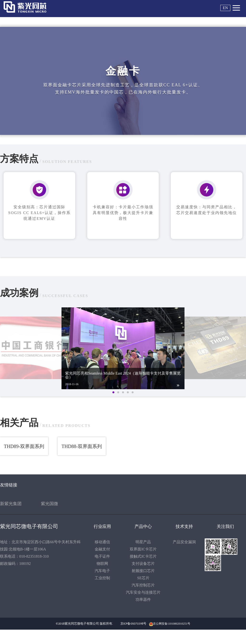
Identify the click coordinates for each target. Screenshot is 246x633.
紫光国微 (49, 503)
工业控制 (102, 578)
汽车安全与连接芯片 (143, 592)
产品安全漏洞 (184, 542)
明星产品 (143, 542)
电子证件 (102, 556)
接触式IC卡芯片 (143, 556)
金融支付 (102, 549)
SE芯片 (143, 578)
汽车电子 (102, 571)
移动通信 (102, 542)
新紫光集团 (11, 503)
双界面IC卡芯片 (143, 549)
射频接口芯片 (143, 571)
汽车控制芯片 (143, 585)
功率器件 (143, 599)
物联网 (102, 563)
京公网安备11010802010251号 (172, 623)
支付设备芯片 (143, 563)
